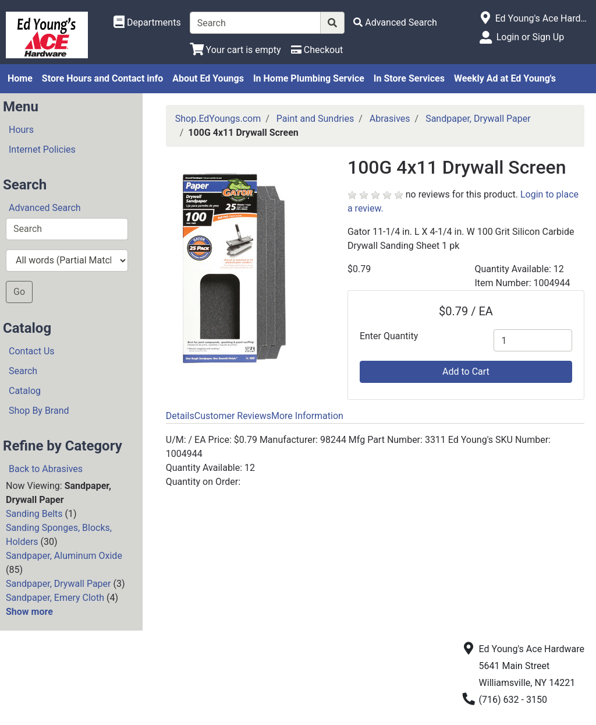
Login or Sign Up (530, 37)
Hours (21, 129)
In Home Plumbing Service (308, 78)
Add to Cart (465, 371)
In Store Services (409, 78)
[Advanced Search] (395, 22)
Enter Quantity (389, 336)
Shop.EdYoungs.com (218, 118)
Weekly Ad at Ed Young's (505, 78)
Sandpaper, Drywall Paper (58, 583)
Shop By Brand (39, 410)
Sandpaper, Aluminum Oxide (64, 555)
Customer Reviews (232, 415)
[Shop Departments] (147, 23)
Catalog (25, 390)
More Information (307, 415)
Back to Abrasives (46, 468)
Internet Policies (42, 149)
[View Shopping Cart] (235, 49)
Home (20, 78)
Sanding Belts (34, 513)
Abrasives (390, 118)
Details (180, 415)
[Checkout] (317, 49)
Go (19, 291)
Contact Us (32, 351)
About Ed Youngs (208, 78)
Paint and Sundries (315, 118)
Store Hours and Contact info (102, 78)
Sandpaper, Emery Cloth (55, 597)
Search (23, 370)
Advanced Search (45, 207)
